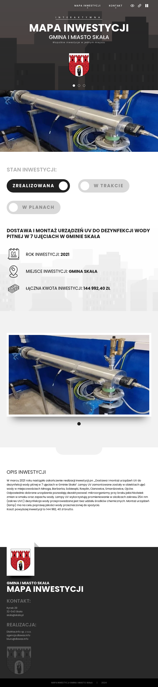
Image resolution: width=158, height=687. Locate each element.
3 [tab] (84, 85)
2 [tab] (79, 85)
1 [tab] (74, 85)
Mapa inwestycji (87, 5)
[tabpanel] (79, 46)
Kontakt (116, 5)
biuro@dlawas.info (17, 639)
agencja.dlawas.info (18, 635)
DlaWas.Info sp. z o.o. (19, 631)
